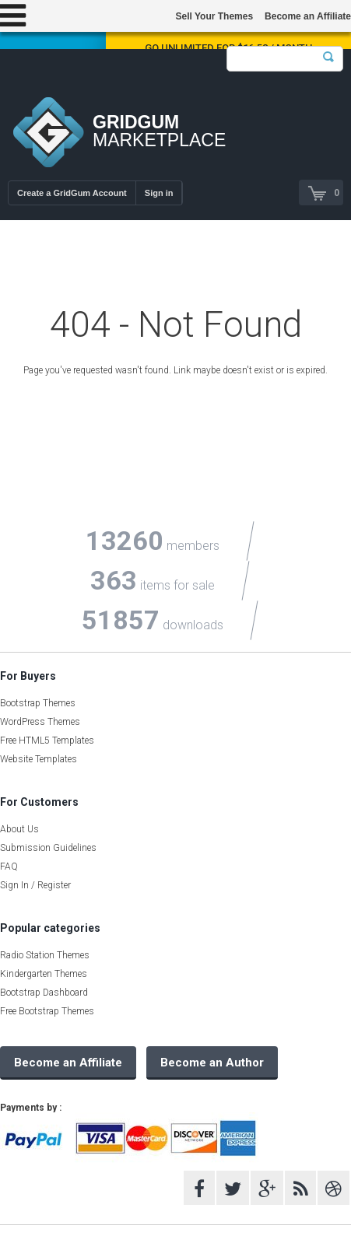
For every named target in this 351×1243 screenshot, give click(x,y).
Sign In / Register (35, 885)
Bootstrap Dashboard (44, 992)
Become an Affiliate (308, 16)
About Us (19, 829)
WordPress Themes (40, 721)
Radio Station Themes (45, 955)
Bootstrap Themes (37, 703)
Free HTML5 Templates (47, 740)
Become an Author (212, 1063)
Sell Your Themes (214, 16)
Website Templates (38, 759)
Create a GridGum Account (72, 193)
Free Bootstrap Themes (47, 1011)
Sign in (159, 193)
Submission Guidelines (48, 847)
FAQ (9, 866)
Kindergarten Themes (43, 973)
